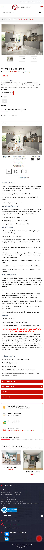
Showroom (6, 490)
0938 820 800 (16, 525)
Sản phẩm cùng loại (11, 446)
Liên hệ (27, 1)
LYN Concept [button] (7, 485)
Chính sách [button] (23, 516)
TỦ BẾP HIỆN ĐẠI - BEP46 (11, 467)
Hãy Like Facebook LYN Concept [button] (14, 532)
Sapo (25, 547)
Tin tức (22, 1)
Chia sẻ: (3, 115)
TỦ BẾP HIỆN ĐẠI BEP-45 (33, 472)
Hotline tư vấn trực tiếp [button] (11, 521)
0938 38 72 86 (29, 430)
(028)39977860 (18, 430)
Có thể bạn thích (10, 438)
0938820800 (17, 494)
